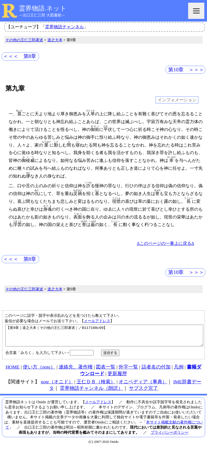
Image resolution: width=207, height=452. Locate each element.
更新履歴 (117, 377)
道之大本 (55, 40)
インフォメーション (177, 100)
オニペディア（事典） (143, 385)
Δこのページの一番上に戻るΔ (165, 243)
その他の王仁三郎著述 (24, 40)
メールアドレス (97, 321)
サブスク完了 (143, 392)
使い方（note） (39, 371)
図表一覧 (105, 371)
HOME (13, 371)
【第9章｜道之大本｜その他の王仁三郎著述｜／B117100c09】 (104, 337)
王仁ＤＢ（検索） (96, 385)
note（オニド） (57, 385)
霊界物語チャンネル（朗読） (91, 392)
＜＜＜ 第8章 (19, 56)
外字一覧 (128, 371)
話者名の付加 (156, 371)
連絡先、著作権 (76, 371)
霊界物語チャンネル (64, 27)
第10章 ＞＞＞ (186, 69)
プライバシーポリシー (169, 436)
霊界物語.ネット (43, 8)
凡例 (179, 371)
